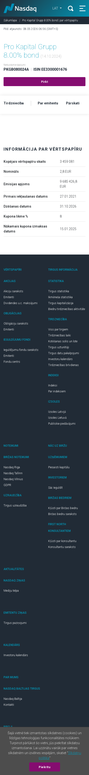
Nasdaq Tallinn (13, 473)
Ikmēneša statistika (60, 297)
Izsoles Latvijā (57, 411)
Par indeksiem (57, 391)
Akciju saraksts (13, 291)
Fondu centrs (12, 361)
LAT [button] (55, 8)
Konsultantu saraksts (62, 547)
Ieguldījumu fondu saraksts (21, 350)
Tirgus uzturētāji (58, 347)
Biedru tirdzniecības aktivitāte (66, 309)
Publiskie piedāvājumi (61, 423)
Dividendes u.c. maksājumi (20, 303)
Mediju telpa (11, 590)
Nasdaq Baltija (13, 699)
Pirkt (44, 82)
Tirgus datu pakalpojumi (63, 353)
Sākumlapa (10, 20)
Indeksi (52, 385)
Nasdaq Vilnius (13, 479)
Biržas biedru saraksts (62, 514)
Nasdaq (20, 8)
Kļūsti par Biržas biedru (63, 508)
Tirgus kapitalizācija (60, 303)
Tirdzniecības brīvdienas (63, 365)
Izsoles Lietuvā (57, 417)
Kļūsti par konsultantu (62, 541)
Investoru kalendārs (60, 359)
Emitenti (9, 297)
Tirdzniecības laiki (59, 335)
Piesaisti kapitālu (59, 467)
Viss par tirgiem (58, 329)
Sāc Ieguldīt (55, 487)
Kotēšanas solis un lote (62, 341)
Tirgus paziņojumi (15, 623)
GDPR (7, 485)
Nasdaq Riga (12, 467)
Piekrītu (44, 767)
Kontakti (9, 704)
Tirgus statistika (58, 291)
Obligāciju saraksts (16, 323)
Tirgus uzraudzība (15, 505)
